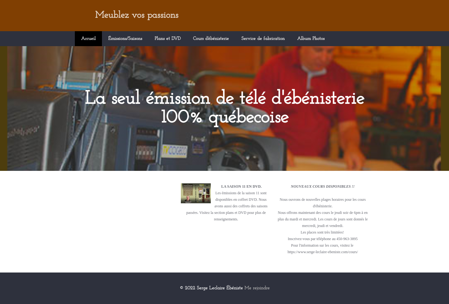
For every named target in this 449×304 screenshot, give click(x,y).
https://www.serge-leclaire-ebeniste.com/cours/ (322, 252)
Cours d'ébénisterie (211, 38)
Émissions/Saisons (125, 38)
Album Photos (311, 38)
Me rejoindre (257, 288)
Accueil (88, 38)
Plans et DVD (168, 38)
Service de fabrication (263, 38)
